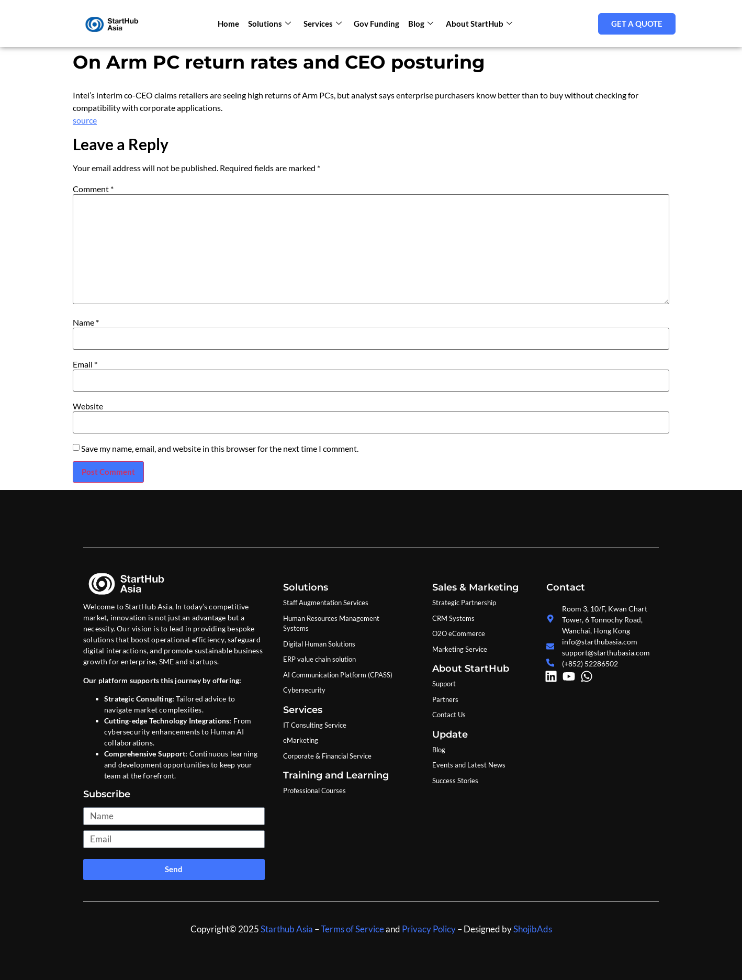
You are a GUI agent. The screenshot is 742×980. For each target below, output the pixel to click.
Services (322, 23)
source (85, 120)
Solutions (270, 23)
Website (88, 406)
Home (230, 23)
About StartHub (477, 23)
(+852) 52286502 (590, 663)
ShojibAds (532, 928)
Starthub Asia (287, 928)
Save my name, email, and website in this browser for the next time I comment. (219, 448)
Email (85, 364)
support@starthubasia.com (606, 652)
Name (86, 322)
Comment (93, 189)
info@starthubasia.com (599, 641)
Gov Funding (376, 23)
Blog (419, 23)
